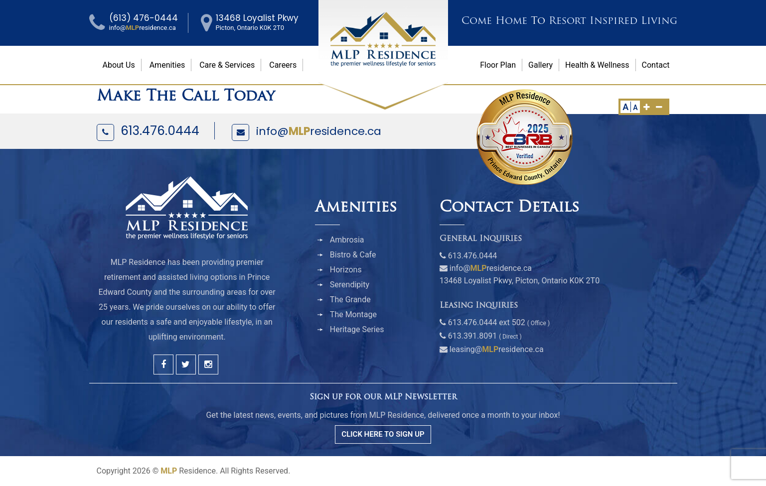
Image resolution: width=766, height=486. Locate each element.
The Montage (353, 314)
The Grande (350, 299)
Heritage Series (357, 329)
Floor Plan (498, 65)
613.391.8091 (472, 336)
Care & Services (227, 65)
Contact (656, 65)
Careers (283, 65)
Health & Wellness (597, 65)
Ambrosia (347, 239)
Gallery (540, 65)
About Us (119, 65)
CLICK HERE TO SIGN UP (382, 434)
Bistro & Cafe (353, 254)
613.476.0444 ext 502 (486, 322)
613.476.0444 (160, 130)
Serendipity (349, 284)
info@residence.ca (318, 131)
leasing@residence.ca (497, 349)
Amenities (167, 65)
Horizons (346, 269)
